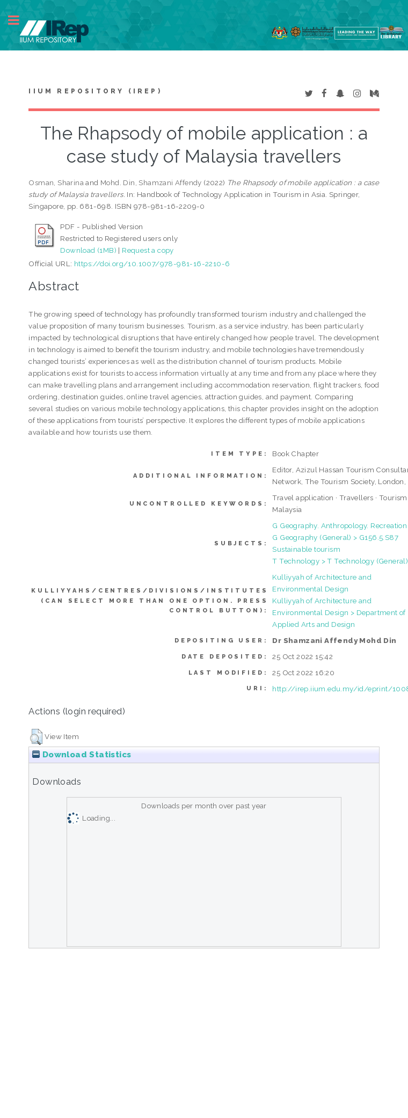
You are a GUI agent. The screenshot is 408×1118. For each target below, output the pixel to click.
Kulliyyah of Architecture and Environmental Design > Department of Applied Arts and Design (338, 612)
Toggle (19, 20)
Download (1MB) (88, 250)
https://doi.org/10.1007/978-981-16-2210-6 (152, 263)
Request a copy (148, 250)
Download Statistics (81, 754)
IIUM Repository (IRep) (95, 91)
